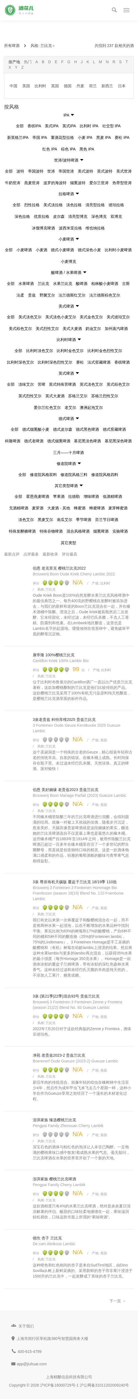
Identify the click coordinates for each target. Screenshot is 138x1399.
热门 (28, 62)
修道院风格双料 (43, 474)
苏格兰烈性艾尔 (104, 396)
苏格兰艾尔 (77, 396)
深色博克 (99, 216)
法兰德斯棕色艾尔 (104, 295)
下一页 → (117, 1301)
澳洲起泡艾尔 (91, 407)
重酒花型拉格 (62, 137)
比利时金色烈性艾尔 (104, 350)
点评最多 (31, 554)
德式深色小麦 (89, 250)
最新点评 (12, 554)
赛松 (80, 362)
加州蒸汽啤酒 (116, 328)
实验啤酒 (120, 531)
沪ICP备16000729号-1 (59, 1385)
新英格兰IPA (18, 137)
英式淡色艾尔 (91, 384)
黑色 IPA (86, 149)
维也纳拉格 (95, 228)
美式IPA (52, 126)
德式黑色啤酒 (87, 429)
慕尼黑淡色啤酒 (87, 441)
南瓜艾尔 (64, 519)
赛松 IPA (122, 137)
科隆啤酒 (12, 441)
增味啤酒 (91, 496)
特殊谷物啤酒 (51, 531)
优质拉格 (41, 216)
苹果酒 (59, 496)
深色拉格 (22, 216)
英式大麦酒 (55, 396)
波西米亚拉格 (70, 228)
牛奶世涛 (12, 183)
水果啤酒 (26, 283)
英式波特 (104, 171)
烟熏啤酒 (101, 531)
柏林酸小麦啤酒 (104, 283)
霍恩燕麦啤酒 (37, 496)
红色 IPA (49, 149)
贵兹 (32, 295)
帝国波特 (35, 171)
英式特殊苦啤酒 (62, 384)
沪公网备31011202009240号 (104, 1385)
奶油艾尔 (93, 328)
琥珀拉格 (116, 205)
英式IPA (69, 126)
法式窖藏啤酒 (99, 362)
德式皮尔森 (62, 429)
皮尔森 (59, 216)
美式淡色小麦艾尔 (60, 317)
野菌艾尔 (47, 295)
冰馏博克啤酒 (43, 228)
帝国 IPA (39, 137)
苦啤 (41, 384)
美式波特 (85, 171)
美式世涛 (124, 171)
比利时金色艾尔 (70, 350)
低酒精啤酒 (112, 496)
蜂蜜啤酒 (97, 508)
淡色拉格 (74, 205)
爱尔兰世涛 (99, 183)
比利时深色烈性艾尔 (55, 362)
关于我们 (26, 1326)
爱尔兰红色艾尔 (47, 407)
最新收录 (50, 554)
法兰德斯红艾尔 (72, 295)
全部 (20, 126)
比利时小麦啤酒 (118, 250)
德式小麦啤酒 (62, 250)
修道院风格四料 (104, 474)
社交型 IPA (111, 126)
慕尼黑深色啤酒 (118, 441)
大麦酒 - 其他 (58, 508)
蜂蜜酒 (79, 508)
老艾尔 (70, 407)
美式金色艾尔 (91, 317)
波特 (20, 171)
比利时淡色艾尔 (39, 350)
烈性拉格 (32, 205)
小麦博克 (68, 261)
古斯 (126, 283)
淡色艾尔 (26, 519)
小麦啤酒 (24, 250)
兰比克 (47, 45)
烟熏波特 (77, 183)
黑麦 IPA (103, 137)
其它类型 (68, 543)
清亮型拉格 (95, 205)
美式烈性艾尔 (47, 328)
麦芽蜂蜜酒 (118, 508)
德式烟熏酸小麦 (35, 429)
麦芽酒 (37, 508)
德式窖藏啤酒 (114, 429)
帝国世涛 (66, 171)
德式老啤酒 (33, 441)
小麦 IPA (85, 137)
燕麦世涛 (32, 183)
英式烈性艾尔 (30, 396)
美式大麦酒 (72, 328)
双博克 (116, 216)
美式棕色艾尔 (20, 328)
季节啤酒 (83, 519)
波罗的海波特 (55, 183)
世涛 (51, 171)
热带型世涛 (122, 183)
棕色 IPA (68, 149)
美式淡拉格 (53, 205)
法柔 (20, 295)
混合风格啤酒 (78, 531)
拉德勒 (74, 496)
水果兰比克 (62, 283)
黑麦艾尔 (45, 519)
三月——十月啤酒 (68, 452)
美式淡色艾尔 (30, 317)
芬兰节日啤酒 (106, 519)
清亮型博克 (77, 216)
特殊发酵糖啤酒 (22, 531)
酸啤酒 (81, 283)
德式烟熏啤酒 (58, 441)
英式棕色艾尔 (118, 384)
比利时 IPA (89, 126)
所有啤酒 (12, 45)
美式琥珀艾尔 (118, 317)
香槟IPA (34, 126)
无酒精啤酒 (18, 508)
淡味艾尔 (26, 384)
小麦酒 (41, 250)
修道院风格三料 (73, 474)
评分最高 (69, 554)
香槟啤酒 (122, 362)
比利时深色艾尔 (20, 362)
